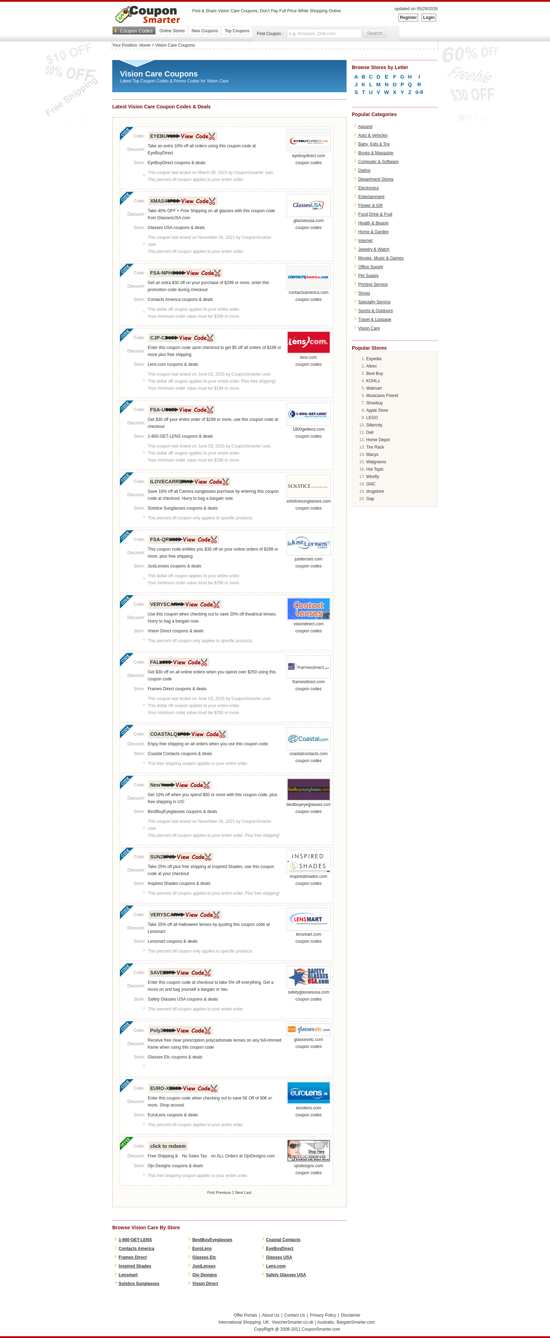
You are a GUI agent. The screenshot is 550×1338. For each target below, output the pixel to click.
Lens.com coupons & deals (173, 364)
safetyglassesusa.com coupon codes (309, 993)
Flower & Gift (370, 205)
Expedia (373, 358)
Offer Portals (245, 1315)
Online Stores (172, 30)
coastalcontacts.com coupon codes (309, 754)
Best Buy (374, 373)
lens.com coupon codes (309, 358)
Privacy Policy (323, 1315)
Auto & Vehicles (373, 135)
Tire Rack (375, 447)
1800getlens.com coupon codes (309, 430)
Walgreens (376, 461)
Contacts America (136, 1248)
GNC (371, 484)
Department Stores (376, 179)
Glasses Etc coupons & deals (175, 1057)
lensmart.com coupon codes (309, 935)
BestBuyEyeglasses (212, 1239)
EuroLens (202, 1248)
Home (144, 45)
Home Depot (378, 439)
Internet (365, 240)
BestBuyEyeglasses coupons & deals (182, 811)
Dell (370, 432)
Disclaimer (351, 1315)
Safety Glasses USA (286, 1274)
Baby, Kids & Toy (374, 144)
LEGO (372, 417)
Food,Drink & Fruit (375, 214)
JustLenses (203, 1266)
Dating (364, 170)
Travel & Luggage (374, 319)
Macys (372, 454)
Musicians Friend (382, 395)
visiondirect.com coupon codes (309, 625)
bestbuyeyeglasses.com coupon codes (309, 805)
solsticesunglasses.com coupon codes (309, 502)
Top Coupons (236, 30)
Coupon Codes (136, 31)
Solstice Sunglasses (139, 1283)
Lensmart (128, 1274)
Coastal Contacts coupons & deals (180, 753)
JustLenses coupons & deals (174, 566)
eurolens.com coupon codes (309, 1109)
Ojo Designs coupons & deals (175, 1165)
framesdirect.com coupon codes (309, 682)
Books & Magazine (375, 152)
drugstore (375, 491)
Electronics (368, 188)
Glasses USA (279, 1257)
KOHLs (373, 380)
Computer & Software (378, 161)
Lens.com (276, 1266)
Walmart (374, 388)
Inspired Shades (135, 1266)
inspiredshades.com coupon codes (309, 877)
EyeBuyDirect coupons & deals (177, 162)
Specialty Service (374, 302)
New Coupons (205, 30)
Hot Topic (375, 469)
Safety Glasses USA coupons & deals (183, 999)
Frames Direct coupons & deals (177, 688)
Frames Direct (133, 1257)
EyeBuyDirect (279, 1248)
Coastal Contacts (283, 1239)
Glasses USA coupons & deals (176, 227)
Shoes (364, 293)
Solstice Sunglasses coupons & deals (182, 508)
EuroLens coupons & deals (173, 1114)
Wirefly (372, 476)
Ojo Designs (204, 1274)
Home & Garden (373, 231)
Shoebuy (374, 403)
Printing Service (373, 284)
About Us (270, 1315)
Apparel (365, 126)
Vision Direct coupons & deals (175, 630)
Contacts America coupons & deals (180, 299)
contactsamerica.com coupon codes (309, 293)
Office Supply (370, 266)
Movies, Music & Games (380, 258)
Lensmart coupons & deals (172, 941)
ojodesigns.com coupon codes (309, 1166)
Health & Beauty (373, 223)
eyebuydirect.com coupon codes (309, 156)
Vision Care (369, 328)
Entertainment (371, 196)
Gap (370, 498)
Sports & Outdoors (375, 310)
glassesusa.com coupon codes (309, 221)
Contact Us (294, 1315)
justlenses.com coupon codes (309, 560)
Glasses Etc (204, 1257)
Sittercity (374, 425)
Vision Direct (205, 1283)
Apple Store (377, 410)
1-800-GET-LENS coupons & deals (180, 436)
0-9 (419, 92)
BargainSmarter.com (356, 1322)
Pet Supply (368, 275)
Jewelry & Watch (373, 249)
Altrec (371, 366)
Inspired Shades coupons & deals (179, 883)
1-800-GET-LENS (135, 1239)
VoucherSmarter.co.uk (292, 1322)
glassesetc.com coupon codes (309, 1040)
